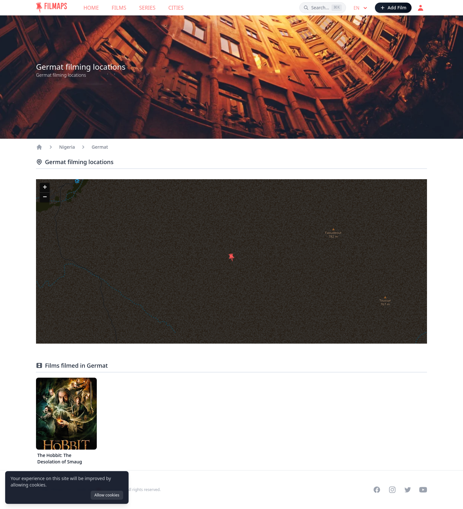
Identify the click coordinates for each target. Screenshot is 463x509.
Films (119, 7)
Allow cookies (107, 495)
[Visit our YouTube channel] (423, 490)
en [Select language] (361, 8)
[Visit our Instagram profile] (392, 490)
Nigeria (67, 147)
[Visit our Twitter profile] (408, 490)
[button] (231, 257)
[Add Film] (393, 8)
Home (91, 7)
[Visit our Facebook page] (377, 490)
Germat (100, 147)
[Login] (420, 8)
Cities (176, 7)
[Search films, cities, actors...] (322, 7)
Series (147, 7)
